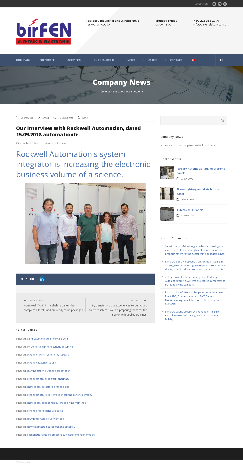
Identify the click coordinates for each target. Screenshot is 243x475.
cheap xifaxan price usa (42, 362)
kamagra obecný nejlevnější (181, 261)
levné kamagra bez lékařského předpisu (51, 426)
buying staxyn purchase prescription (49, 370)
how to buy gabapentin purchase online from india (57, 402)
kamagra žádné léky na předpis (183, 292)
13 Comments (65, 117)
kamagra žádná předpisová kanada (186, 311)
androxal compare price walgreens (48, 338)
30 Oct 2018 (27, 117)
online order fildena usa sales (45, 410)
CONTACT (176, 60)
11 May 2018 (188, 215)
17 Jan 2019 (187, 178)
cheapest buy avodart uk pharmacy (48, 378)
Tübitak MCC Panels (190, 210)
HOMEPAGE (23, 60)
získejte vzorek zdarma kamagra (184, 277)
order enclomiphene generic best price (50, 346)
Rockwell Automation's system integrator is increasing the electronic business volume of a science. (83, 164)
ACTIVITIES (74, 60)
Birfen (46, 117)
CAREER (152, 60)
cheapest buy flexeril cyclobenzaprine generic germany (60, 394)
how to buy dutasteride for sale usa (48, 386)
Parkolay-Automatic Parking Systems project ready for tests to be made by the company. (195, 280)
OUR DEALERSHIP (104, 60)
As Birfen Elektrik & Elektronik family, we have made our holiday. (193, 315)
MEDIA (131, 60)
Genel (85, 117)
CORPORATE (46, 60)
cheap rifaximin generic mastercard (48, 354)
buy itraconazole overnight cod (46, 418)
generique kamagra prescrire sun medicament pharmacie (61, 434)
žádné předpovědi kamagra (181, 246)
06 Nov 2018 (187, 199)
